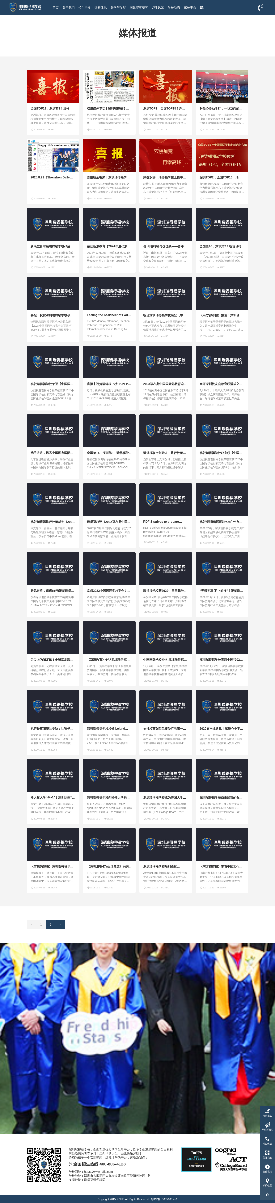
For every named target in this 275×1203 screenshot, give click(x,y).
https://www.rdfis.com (98, 1171)
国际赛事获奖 (139, 7)
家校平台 (190, 7)
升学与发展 (118, 7)
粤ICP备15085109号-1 (164, 1199)
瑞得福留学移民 (94, 1179)
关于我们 (68, 7)
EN (202, 7)
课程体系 (101, 7)
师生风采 (158, 7)
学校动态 (174, 7)
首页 (56, 7)
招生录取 (84, 7)
